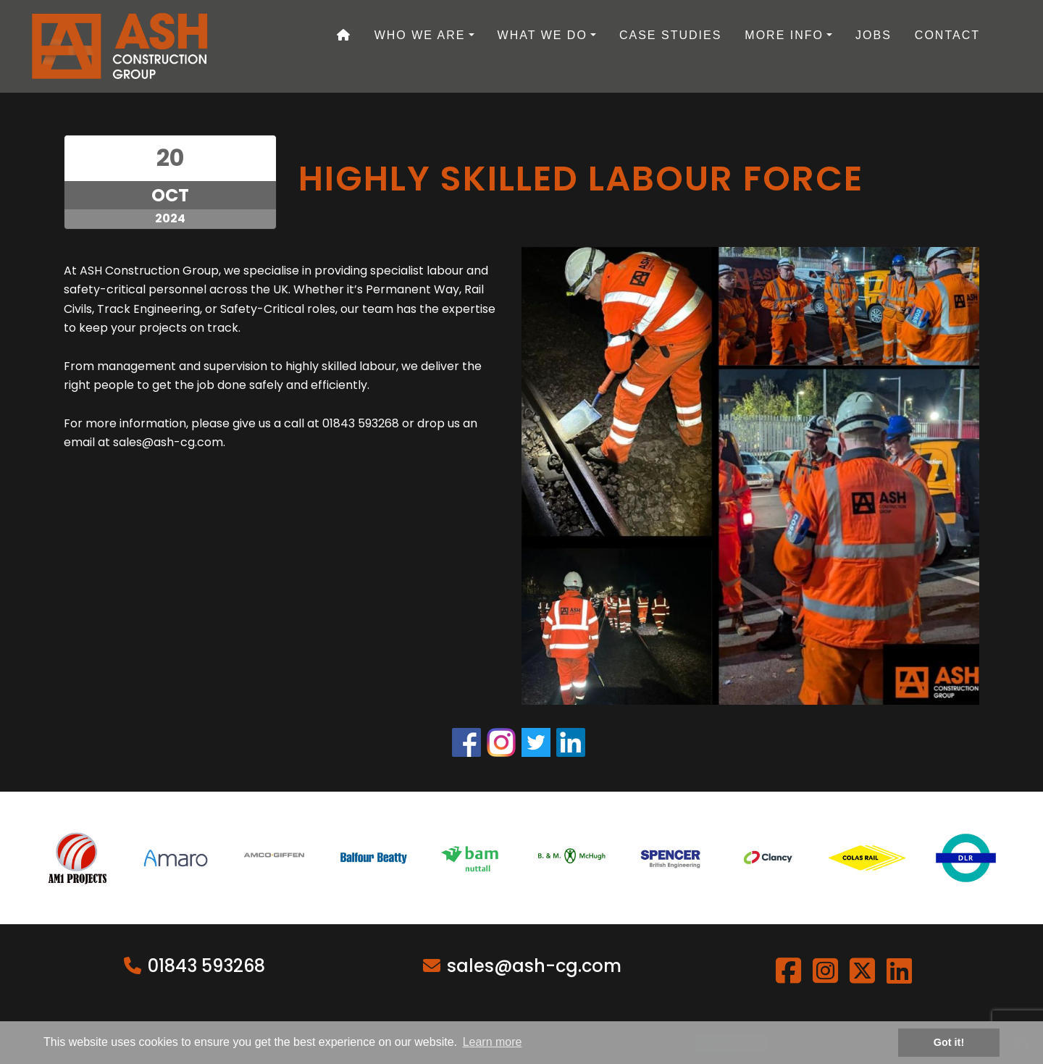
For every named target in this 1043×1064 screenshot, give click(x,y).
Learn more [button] (492, 1042)
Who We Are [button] (420, 35)
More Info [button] (784, 35)
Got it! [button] (949, 1042)
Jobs (873, 35)
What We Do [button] (542, 35)
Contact (947, 35)
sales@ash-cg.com (534, 966)
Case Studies (670, 35)
